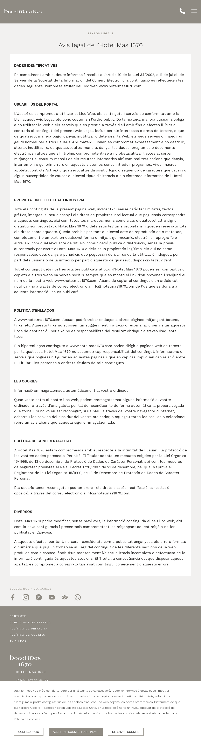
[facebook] (13, 599)
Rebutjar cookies (125, 731)
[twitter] (39, 599)
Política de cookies (28, 634)
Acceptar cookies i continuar (75, 731)
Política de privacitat (29, 628)
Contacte (18, 616)
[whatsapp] (78, 599)
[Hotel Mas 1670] (23, 11)
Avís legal (19, 641)
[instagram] (26, 599)
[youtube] (52, 599)
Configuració (28, 731)
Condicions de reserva (30, 622)
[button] (194, 11)
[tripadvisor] (65, 599)
